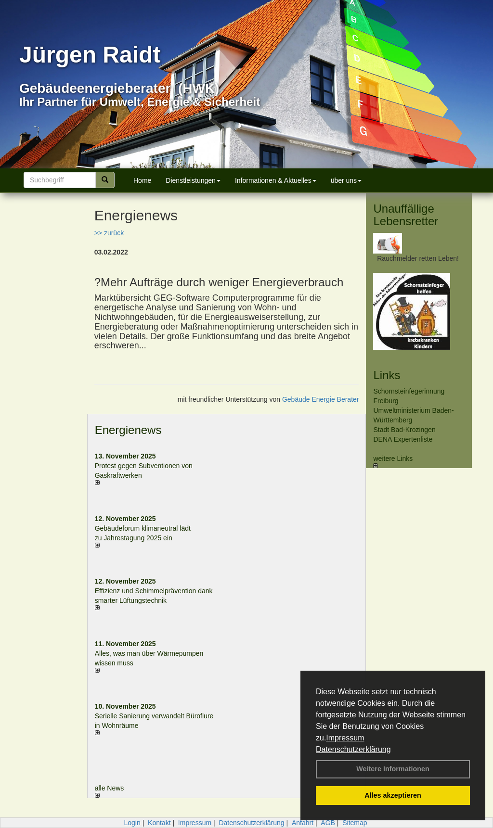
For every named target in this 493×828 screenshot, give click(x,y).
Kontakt (159, 823)
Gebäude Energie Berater (320, 399)
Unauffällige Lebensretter (405, 215)
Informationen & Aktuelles (275, 180)
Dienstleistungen (193, 180)
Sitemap (354, 823)
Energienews (128, 429)
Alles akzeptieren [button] (392, 795)
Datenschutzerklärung (353, 749)
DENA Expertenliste (402, 439)
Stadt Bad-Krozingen (404, 429)
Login (132, 823)
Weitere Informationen (392, 769)
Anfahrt (302, 823)
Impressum (345, 738)
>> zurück (109, 233)
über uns (346, 180)
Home (142, 180)
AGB (328, 823)
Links (386, 375)
